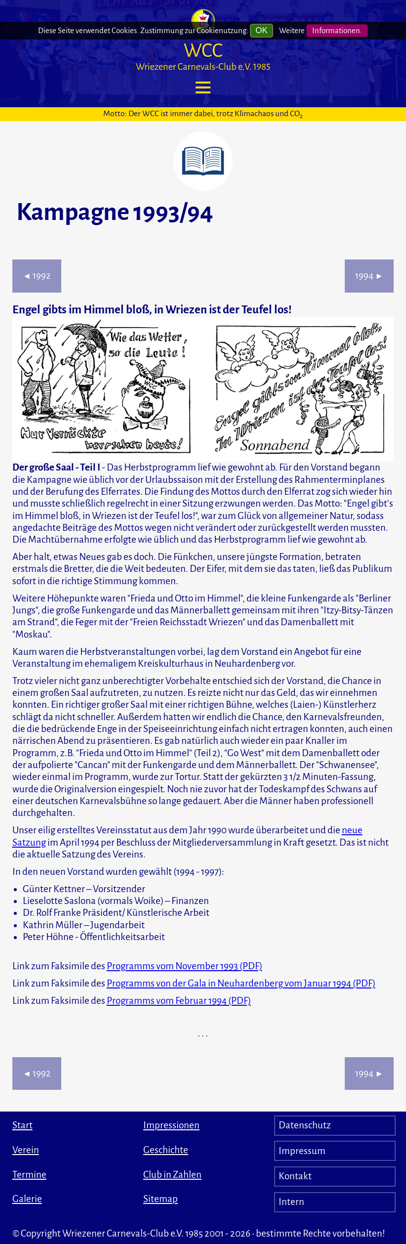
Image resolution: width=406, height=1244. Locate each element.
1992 (37, 275)
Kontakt (295, 1176)
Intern (291, 1202)
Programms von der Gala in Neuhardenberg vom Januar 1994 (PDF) (241, 983)
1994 (369, 275)
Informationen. (337, 29)
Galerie (27, 1199)
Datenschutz (305, 1125)
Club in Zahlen (172, 1174)
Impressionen (171, 1125)
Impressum (302, 1151)
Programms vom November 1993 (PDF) (184, 966)
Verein (25, 1150)
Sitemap (160, 1199)
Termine (29, 1174)
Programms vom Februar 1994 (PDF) (179, 1000)
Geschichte (165, 1150)
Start (22, 1125)
